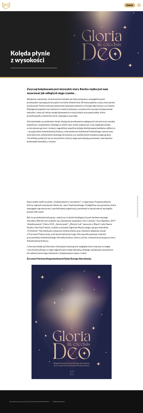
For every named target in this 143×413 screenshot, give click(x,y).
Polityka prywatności (59, 401)
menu (129, 5)
